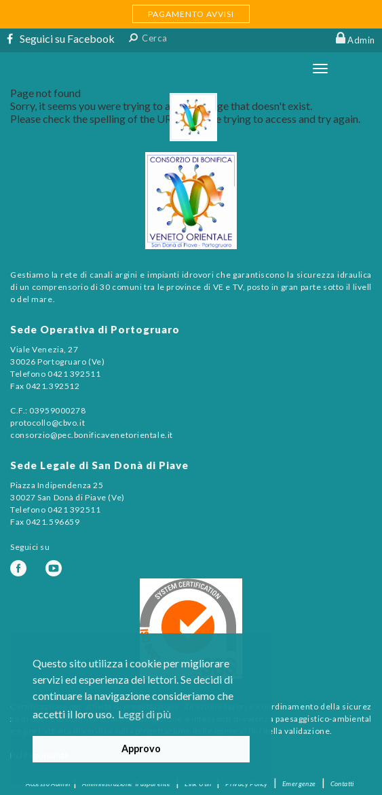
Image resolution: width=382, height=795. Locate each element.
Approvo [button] (141, 748)
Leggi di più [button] (144, 713)
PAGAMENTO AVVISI (191, 14)
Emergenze (299, 783)
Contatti (342, 783)
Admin (361, 40)
